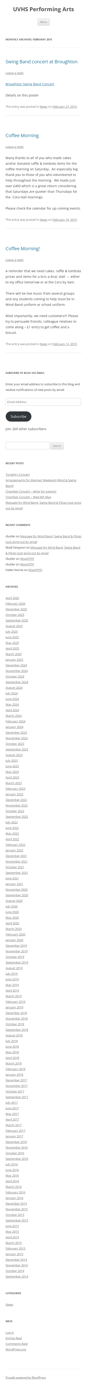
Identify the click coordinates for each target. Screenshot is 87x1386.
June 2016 (12, 1170)
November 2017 (17, 1086)
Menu (43, 22)
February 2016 (15, 1192)
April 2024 (12, 710)
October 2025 (15, 615)
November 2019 (17, 951)
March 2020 (14, 929)
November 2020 (17, 889)
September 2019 (17, 962)
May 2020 (12, 917)
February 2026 (15, 603)
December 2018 (16, 1013)
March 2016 (14, 1187)
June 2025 (12, 637)
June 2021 (12, 878)
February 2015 (15, 1248)
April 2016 (12, 1181)
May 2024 (12, 704)
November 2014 (17, 1265)
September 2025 (17, 620)
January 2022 (14, 850)
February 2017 (15, 1131)
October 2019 (15, 957)
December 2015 (16, 1203)
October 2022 (15, 811)
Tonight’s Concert (18, 474)
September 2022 (17, 816)
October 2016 (15, 1153)
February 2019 (15, 1002)
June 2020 (12, 912)
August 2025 (14, 626)
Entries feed (14, 1338)
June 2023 (12, 766)
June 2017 (12, 1108)
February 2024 (15, 721)
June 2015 (12, 1226)
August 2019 (14, 968)
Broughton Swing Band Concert (30, 84)
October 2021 (15, 867)
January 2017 (14, 1136)
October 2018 (15, 1024)
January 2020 (14, 940)
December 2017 (16, 1080)
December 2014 (16, 1259)
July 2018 (12, 1041)
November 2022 (17, 805)
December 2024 (16, 665)
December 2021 (16, 856)
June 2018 (12, 1046)
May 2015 (12, 1231)
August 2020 (14, 901)
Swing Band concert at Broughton (41, 61)
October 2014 (15, 1271)
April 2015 (12, 1237)
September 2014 (17, 1276)
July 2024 (12, 693)
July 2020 (12, 906)
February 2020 (15, 934)
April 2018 (12, 1058)
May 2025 (12, 643)
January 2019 (14, 1007)
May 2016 (12, 1175)
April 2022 (12, 839)
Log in (10, 1332)
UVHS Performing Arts (43, 9)
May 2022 (12, 833)
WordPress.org (16, 1349)
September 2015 (17, 1220)
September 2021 (17, 873)
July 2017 (12, 1102)
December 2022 (16, 800)
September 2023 (17, 749)
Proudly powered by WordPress (26, 1377)
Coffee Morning (22, 135)
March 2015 (14, 1243)
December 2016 (16, 1142)
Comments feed (17, 1344)
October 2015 (15, 1215)
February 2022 (15, 845)
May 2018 (12, 1052)
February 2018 (15, 1069)
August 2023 (14, 755)
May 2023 (12, 772)
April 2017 (12, 1119)
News (43, 106)
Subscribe (18, 416)
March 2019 (14, 996)
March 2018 (14, 1063)
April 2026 (12, 598)
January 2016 (14, 1198)
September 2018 (17, 1030)
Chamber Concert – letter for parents (31, 491)
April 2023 (12, 777)
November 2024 (17, 671)
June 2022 (12, 828)
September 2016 (17, 1159)
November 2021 (17, 861)
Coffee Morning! (23, 248)
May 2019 (12, 985)
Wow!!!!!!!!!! (27, 559)
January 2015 (14, 1254)
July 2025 (12, 631)
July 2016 (12, 1164)
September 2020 (17, 895)
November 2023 (17, 738)
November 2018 (17, 1018)
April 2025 (12, 648)
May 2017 (12, 1114)
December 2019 (16, 945)
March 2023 (14, 783)
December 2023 (16, 732)
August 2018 (14, 1035)
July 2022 (12, 822)
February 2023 (15, 788)
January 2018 (14, 1074)
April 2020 (12, 923)
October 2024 (15, 676)
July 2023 (12, 760)
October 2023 (15, 744)
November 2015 (17, 1209)
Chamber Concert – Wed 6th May (28, 497)
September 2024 (17, 682)
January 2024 (14, 727)
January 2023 (14, 794)
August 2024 (14, 688)
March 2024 (14, 716)
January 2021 (14, 884)
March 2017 (14, 1125)
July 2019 (12, 974)
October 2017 (15, 1091)
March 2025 (14, 654)
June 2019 (12, 979)
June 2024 (12, 699)
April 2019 (12, 990)
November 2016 (17, 1147)
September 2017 (17, 1097)
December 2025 (16, 609)
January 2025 (14, 659)
